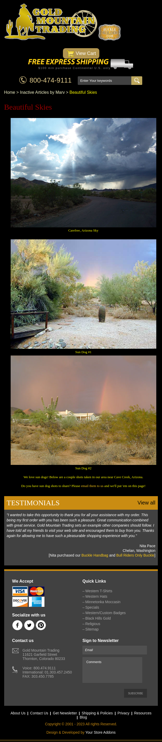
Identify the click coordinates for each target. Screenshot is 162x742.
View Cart (81, 54)
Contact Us (39, 713)
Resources (143, 713)
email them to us (92, 486)
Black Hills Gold (98, 618)
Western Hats (96, 596)
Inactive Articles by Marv (42, 92)
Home (9, 92)
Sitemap (92, 629)
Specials (92, 607)
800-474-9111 (51, 80)
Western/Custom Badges (105, 613)
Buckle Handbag (94, 555)
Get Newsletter (65, 713)
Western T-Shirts (98, 591)
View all (146, 503)
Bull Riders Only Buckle (135, 555)
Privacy (123, 713)
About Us (17, 713)
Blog (83, 717)
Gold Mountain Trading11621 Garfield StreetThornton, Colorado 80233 (44, 654)
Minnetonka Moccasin (102, 602)
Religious (92, 624)
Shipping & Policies (97, 713)
